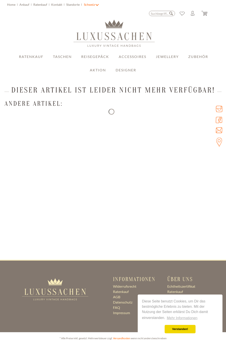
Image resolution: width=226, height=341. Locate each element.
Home (11, 4)
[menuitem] (45, 4)
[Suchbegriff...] (162, 13)
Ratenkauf (40, 4)
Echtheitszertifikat (181, 286)
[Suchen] (171, 13)
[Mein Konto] (194, 13)
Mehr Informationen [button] (182, 318)
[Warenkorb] (208, 13)
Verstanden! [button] (180, 329)
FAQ (116, 307)
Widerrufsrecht (124, 286)
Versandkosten (121, 338)
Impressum (121, 313)
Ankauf (24, 4)
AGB (116, 297)
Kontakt (57, 4)
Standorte (73, 4)
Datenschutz (122, 302)
